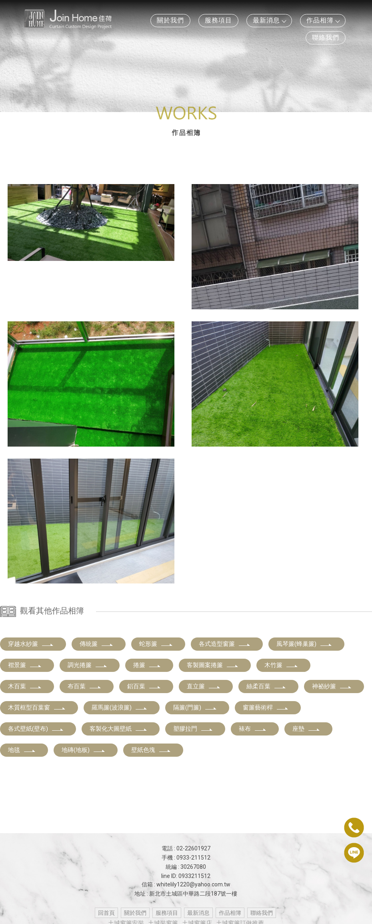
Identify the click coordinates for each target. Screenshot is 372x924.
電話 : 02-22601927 (186, 848)
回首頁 (106, 913)
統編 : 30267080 (186, 867)
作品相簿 (322, 20)
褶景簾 (25, 665)
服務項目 (218, 20)
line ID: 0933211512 (185, 876)
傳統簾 (97, 643)
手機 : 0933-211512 (186, 857)
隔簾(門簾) (195, 707)
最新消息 (269, 20)
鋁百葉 (144, 686)
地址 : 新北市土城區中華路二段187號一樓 (185, 893)
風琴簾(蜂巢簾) (304, 643)
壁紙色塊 (151, 750)
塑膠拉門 (193, 728)
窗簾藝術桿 (266, 707)
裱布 (253, 728)
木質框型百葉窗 (37, 707)
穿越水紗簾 (31, 643)
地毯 (22, 750)
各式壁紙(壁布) (36, 728)
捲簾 (147, 665)
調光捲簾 (88, 665)
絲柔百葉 (266, 686)
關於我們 (170, 20)
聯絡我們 (325, 37)
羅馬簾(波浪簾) (120, 707)
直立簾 (204, 686)
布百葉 (85, 686)
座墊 (306, 728)
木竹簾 (281, 665)
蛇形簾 (156, 643)
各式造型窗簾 (225, 643)
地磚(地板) (84, 750)
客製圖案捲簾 (213, 665)
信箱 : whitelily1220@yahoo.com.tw (186, 884)
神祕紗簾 (332, 686)
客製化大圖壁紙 (119, 728)
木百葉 (25, 686)
